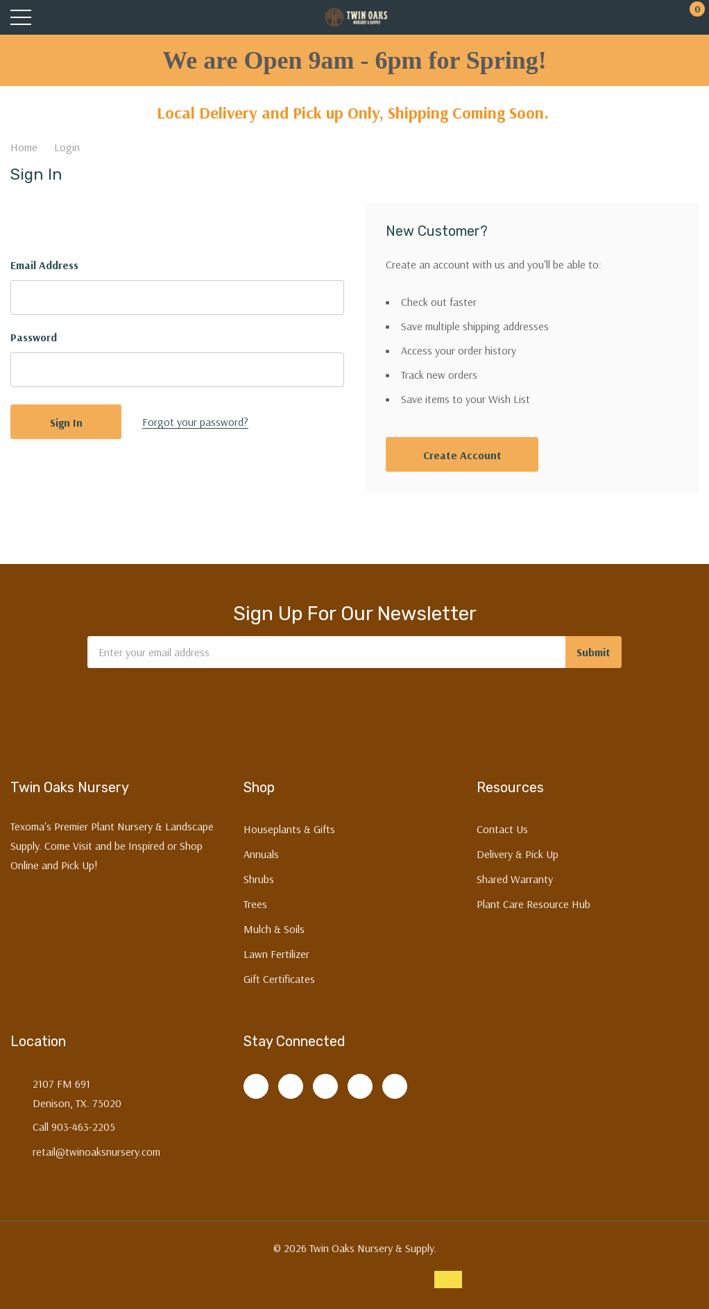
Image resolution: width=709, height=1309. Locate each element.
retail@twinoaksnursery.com (96, 1151)
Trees (255, 904)
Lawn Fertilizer (276, 954)
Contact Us (502, 829)
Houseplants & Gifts (289, 829)
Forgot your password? (195, 422)
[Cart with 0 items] (690, 18)
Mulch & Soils (274, 929)
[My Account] (638, 18)
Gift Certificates (279, 979)
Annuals (261, 854)
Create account (462, 455)
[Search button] (74, 18)
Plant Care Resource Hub (533, 904)
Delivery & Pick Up (517, 854)
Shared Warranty (515, 879)
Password (33, 337)
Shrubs (259, 879)
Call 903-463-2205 (74, 1126)
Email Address (44, 265)
